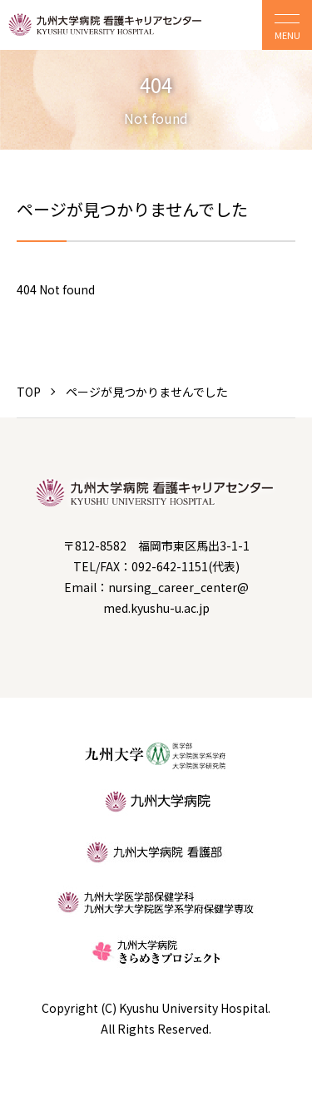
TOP (29, 391)
